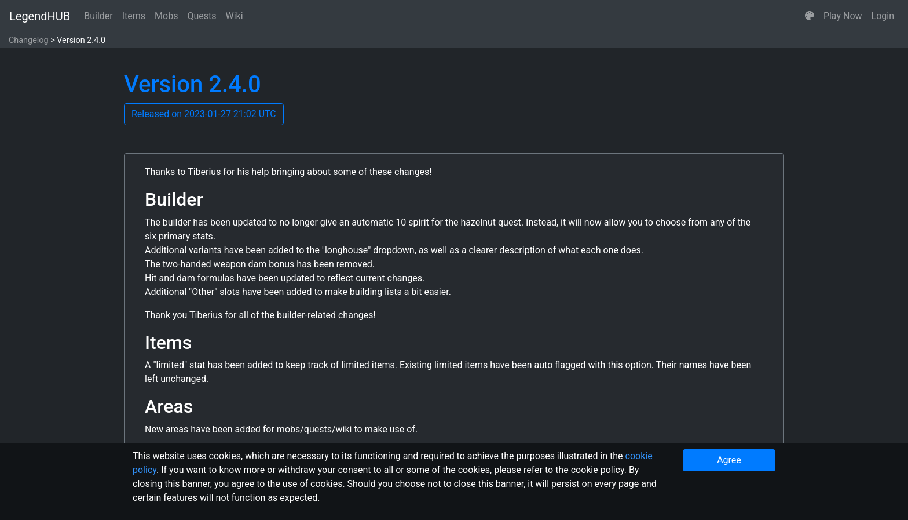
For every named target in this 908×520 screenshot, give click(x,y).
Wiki (234, 15)
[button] (809, 16)
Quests (201, 15)
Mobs (166, 15)
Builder (98, 15)
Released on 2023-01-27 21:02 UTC (203, 113)
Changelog (29, 40)
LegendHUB (39, 16)
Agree (729, 460)
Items (133, 15)
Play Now (842, 15)
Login (883, 15)
